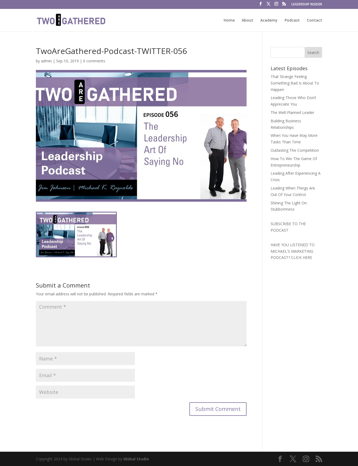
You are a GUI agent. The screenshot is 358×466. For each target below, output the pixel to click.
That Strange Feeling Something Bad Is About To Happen (295, 83)
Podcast (292, 20)
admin (46, 60)
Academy (269, 20)
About (247, 20)
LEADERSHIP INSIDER (306, 4)
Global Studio (136, 458)
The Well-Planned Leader (292, 112)
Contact (314, 20)
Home (229, 20)
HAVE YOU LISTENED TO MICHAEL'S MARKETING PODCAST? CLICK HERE (293, 251)
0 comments (94, 60)
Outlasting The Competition (295, 150)
